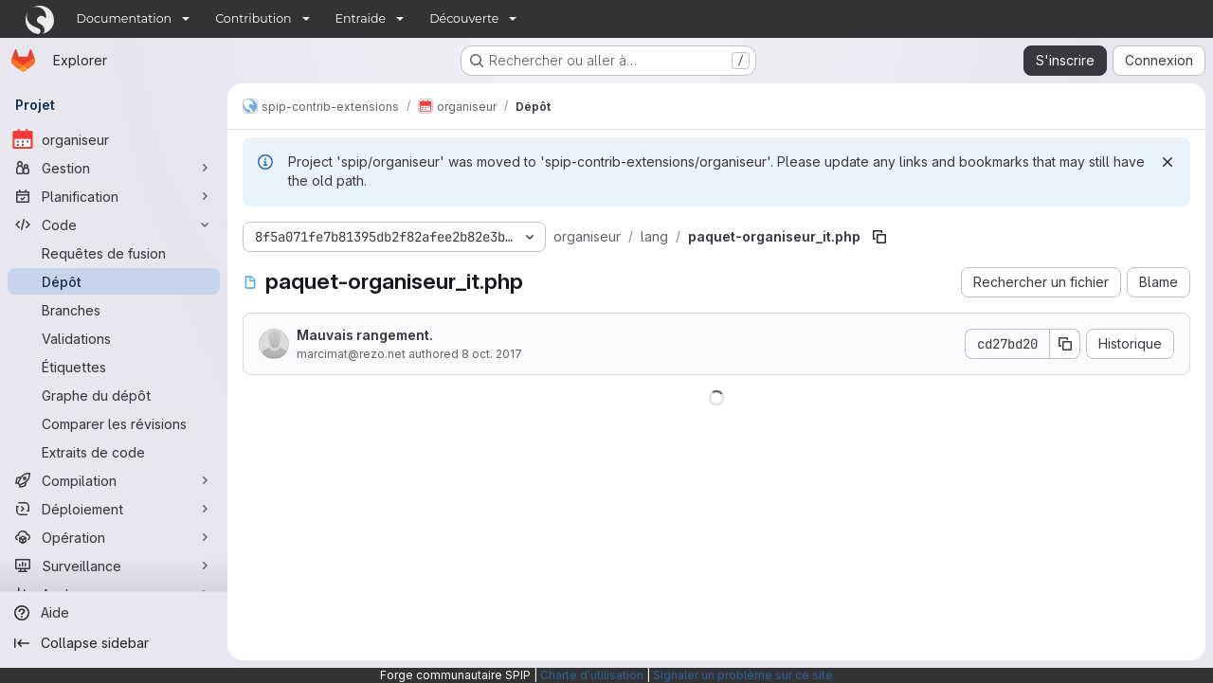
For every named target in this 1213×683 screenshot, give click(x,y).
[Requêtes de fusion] (114, 253)
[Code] (114, 224)
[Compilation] (114, 480)
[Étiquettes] (114, 366)
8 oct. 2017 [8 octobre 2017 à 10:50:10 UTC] (492, 354)
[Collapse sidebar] (114, 643)
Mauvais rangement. (365, 335)
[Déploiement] (114, 508)
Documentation (124, 18)
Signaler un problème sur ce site (743, 675)
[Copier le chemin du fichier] (879, 237)
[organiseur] (114, 139)
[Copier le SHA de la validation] (1065, 344)
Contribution (253, 18)
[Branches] (114, 310)
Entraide (361, 18)
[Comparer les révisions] (114, 423)
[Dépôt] (114, 281)
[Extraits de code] (114, 452)
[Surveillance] (114, 565)
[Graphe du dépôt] (114, 395)
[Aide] (114, 613)
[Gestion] (114, 167)
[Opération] (114, 537)
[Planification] (114, 196)
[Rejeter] (1167, 162)
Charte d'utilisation (591, 675)
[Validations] (114, 338)
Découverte (463, 18)
